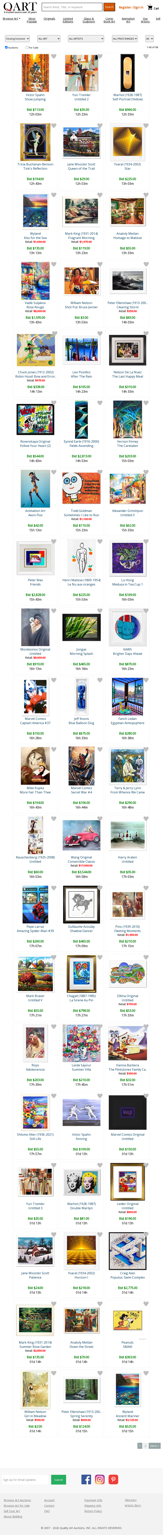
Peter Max (35, 580)
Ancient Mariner (127, 1416)
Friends (35, 584)
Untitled (35, 654)
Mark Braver (35, 996)
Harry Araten (127, 857)
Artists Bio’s (133, 1505)
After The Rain (81, 376)
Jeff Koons (81, 719)
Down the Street (81, 1347)
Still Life (35, 1139)
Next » (154, 1446)
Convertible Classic (81, 861)
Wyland (35, 233)
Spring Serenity (81, 1416)
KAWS (127, 649)
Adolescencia (35, 1069)
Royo (35, 1065)
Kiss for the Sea (35, 238)
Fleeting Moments (127, 931)
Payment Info (93, 1500)
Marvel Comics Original (127, 1134)
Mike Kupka (35, 788)
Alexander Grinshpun (127, 511)
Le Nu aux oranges (81, 584)
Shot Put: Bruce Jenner (81, 307)
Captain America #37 (35, 723)
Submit (58, 1480)
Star (128, 168)
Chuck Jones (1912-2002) (36, 372)
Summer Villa (81, 1069)
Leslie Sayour (81, 1065)
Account (49, 1500)
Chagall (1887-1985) (81, 996)
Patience (35, 1277)
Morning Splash (81, 654)
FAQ (47, 1511)
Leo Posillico (81, 372)
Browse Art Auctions (17, 1500)
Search (109, 7)
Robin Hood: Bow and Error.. (35, 376)
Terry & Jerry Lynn (127, 788)
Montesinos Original (35, 649)
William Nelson (81, 303)
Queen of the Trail (81, 168)
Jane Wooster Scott (81, 164)
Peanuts (128, 1342)
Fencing (81, 1139)
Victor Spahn (35, 95)
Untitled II (127, 515)
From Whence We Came (127, 792)
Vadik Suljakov (35, 303)
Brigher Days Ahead (127, 654)
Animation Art (35, 511)
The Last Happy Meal (127, 376)
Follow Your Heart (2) (35, 446)
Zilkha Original (127, 996)
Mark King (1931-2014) (81, 233)
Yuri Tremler (81, 95)
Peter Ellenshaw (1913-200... (128, 303)
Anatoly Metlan (127, 233)
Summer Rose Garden (35, 1347)
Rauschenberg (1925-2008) (35, 857)
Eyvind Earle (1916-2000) (81, 441)
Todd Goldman (81, 511)
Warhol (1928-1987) (127, 95)
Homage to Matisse (127, 238)
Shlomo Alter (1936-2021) (35, 1134)
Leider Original (127, 1204)
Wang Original (81, 857)
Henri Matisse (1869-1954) (81, 580)
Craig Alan (127, 1273)
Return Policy (93, 1511)
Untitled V (35, 1000)
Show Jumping (35, 99)
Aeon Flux (35, 515)
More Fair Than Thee (35, 792)
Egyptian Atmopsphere (127, 723)
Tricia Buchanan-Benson (35, 164)
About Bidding (13, 1516)
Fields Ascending (81, 446)
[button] (11, 18)
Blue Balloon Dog (81, 723)
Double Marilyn (81, 1208)
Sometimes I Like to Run (81, 515)
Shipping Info (92, 1505)
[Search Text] (72, 7)
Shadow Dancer (81, 931)
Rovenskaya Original (35, 441)
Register (125, 7)
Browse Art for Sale (17, 1505)
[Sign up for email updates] (25, 1480)
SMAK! (127, 1347)
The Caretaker (127, 446)
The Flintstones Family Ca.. (128, 1069)
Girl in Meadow (35, 1416)
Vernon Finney (127, 441)
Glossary (131, 1500)
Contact (49, 1505)
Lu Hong (127, 580)
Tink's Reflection (35, 168)
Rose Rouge (35, 307)
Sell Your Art (12, 1511)
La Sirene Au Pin (81, 1000)
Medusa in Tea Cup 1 (127, 584)
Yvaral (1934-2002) (127, 164)
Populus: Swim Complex (127, 1277)
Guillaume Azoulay (81, 926)
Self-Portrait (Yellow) (128, 99)
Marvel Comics (35, 719)
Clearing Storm (128, 307)
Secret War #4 (81, 792)
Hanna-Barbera (127, 1065)
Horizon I (81, 1277)
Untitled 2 (81, 99)
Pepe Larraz (35, 926)
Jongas (81, 649)
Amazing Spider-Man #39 (35, 931)
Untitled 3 (35, 1208)
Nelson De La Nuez (128, 372)
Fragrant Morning (81, 238)
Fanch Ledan (127, 719)
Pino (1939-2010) (127, 926)
